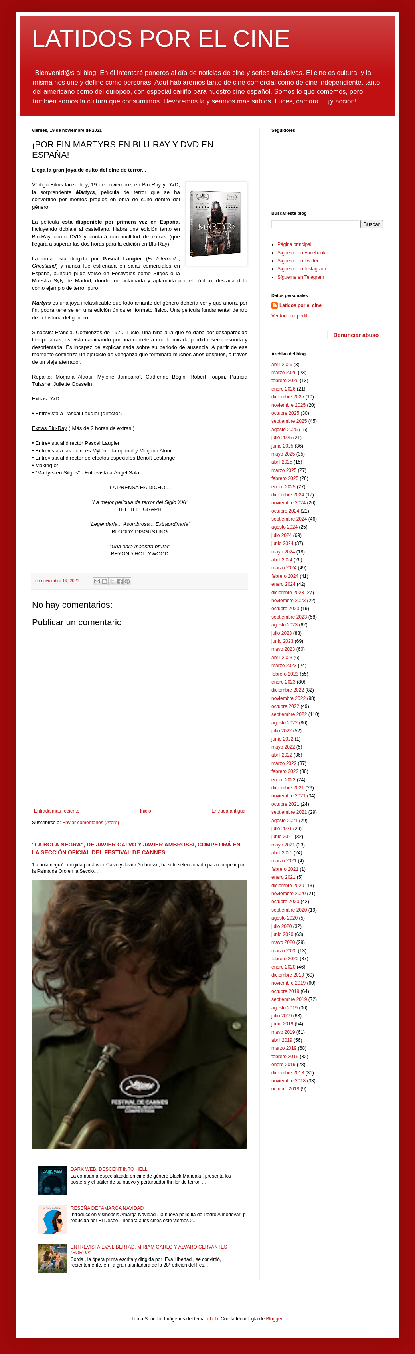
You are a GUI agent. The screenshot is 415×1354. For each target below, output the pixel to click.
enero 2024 (283, 584)
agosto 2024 (284, 527)
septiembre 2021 (289, 812)
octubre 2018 (285, 1089)
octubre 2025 (285, 413)
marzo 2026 (283, 372)
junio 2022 (282, 739)
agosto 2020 (284, 918)
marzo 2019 (283, 1048)
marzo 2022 (283, 763)
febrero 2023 (284, 674)
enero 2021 (283, 877)
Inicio (145, 811)
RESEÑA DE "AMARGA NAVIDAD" (108, 1208)
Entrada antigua (228, 811)
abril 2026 (281, 364)
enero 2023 (283, 682)
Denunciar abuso (356, 335)
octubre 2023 (285, 608)
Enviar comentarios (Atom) (90, 822)
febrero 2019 (284, 1056)
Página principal (294, 244)
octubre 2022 (285, 706)
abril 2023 (281, 657)
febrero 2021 (284, 869)
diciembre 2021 (287, 788)
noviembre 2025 (288, 405)
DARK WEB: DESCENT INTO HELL (109, 1169)
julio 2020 (281, 926)
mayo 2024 (283, 552)
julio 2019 (281, 1016)
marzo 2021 (283, 861)
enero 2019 (283, 1064)
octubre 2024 (285, 511)
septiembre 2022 (289, 714)
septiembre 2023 (289, 617)
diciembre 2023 (287, 592)
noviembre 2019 (288, 983)
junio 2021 (282, 836)
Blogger (274, 1319)
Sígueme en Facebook (301, 253)
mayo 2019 (283, 1032)
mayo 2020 (283, 942)
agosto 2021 (284, 820)
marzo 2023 (283, 665)
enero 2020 (283, 967)
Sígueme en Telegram (300, 277)
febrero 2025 (284, 478)
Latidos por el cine (300, 305)
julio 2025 (281, 437)
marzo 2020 (283, 951)
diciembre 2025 (287, 397)
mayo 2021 (283, 845)
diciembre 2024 (287, 495)
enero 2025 (283, 487)
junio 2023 (282, 641)
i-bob (213, 1319)
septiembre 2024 (289, 519)
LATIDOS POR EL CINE (161, 38)
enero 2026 (283, 389)
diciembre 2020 (287, 885)
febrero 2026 (284, 380)
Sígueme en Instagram (301, 269)
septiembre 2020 (289, 910)
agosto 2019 (284, 1008)
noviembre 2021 (288, 796)
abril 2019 (281, 1040)
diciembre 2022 (287, 690)
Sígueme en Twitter (297, 261)
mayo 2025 (283, 454)
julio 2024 (281, 535)
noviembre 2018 (288, 1081)
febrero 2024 (284, 576)
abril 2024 (281, 560)
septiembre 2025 (289, 421)
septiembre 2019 (289, 999)
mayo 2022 (283, 747)
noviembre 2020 (288, 893)
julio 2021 (281, 828)
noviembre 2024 (288, 503)
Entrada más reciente (56, 811)
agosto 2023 (284, 625)
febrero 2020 (284, 958)
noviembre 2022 (288, 698)
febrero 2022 (284, 771)
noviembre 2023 (288, 600)
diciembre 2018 (287, 1073)
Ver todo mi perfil (289, 316)
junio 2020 (282, 934)
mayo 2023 (283, 649)
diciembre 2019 (287, 975)
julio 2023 (281, 633)
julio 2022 (281, 730)
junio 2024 (282, 543)
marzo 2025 (283, 470)
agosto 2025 (284, 429)
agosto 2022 (284, 723)
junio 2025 (282, 446)
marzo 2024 (283, 568)
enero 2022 (283, 780)
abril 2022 (281, 755)
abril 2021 (281, 853)
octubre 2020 (285, 901)
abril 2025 (281, 462)
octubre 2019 (285, 991)
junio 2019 (282, 1024)
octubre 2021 (285, 804)
